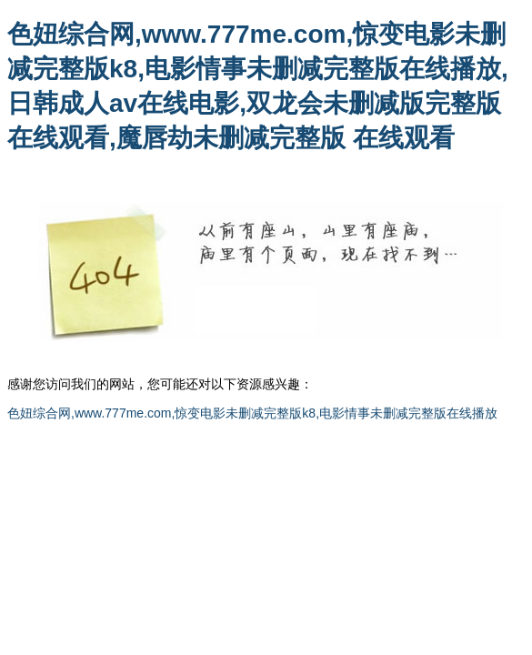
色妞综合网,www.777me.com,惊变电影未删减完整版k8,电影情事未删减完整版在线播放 (252, 413)
